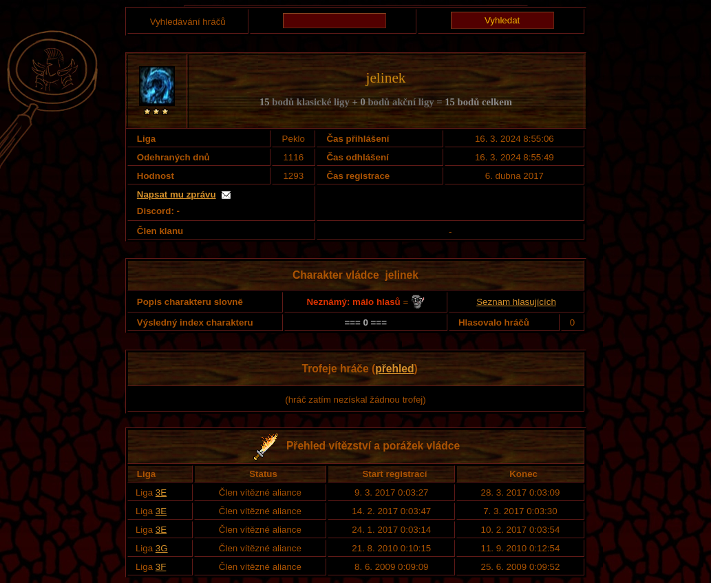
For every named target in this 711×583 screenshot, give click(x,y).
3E (161, 492)
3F (161, 567)
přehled (394, 368)
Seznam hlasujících (516, 302)
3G (162, 548)
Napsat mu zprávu (176, 194)
